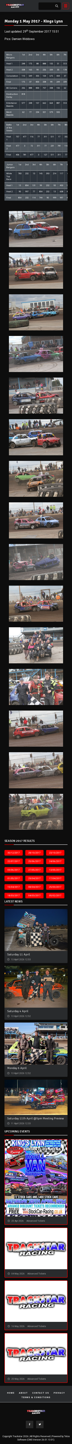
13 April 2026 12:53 (20, 959)
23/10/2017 (55, 852)
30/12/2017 (13, 852)
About (23, 1393)
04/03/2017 (34, 895)
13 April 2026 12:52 (20, 1016)
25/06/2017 (34, 861)
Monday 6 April (17, 1068)
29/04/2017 (34, 878)
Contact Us (40, 1393)
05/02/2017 (55, 895)
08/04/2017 (34, 887)
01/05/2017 (13, 878)
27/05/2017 (34, 870)
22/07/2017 (13, 861)
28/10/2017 (34, 852)
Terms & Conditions (36, 1397)
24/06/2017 (55, 861)
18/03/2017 (13, 895)
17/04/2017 (55, 878)
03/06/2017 (13, 870)
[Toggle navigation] (64, 6)
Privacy (59, 1393)
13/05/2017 (55, 870)
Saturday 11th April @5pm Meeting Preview (35, 1118)
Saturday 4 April (17, 1011)
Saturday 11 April (18, 954)
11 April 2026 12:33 (20, 1123)
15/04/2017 (13, 887)
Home (11, 1393)
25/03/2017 (55, 887)
